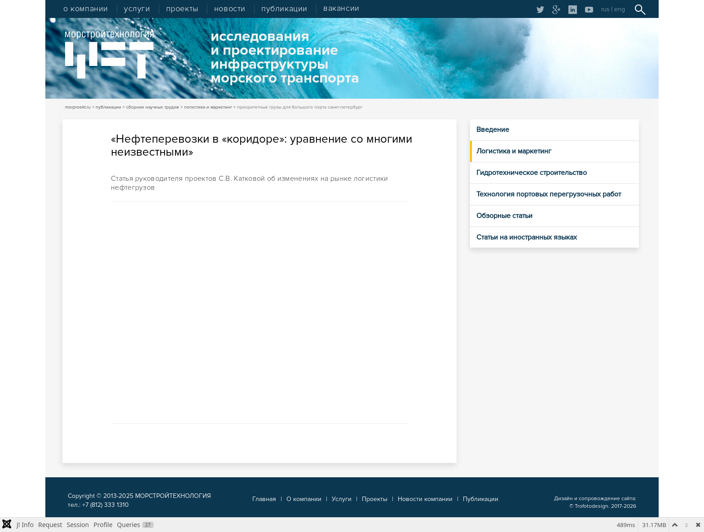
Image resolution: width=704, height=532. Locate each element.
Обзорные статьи (504, 215)
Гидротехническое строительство (531, 172)
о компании (85, 8)
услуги (137, 8)
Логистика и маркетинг (513, 151)
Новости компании (425, 499)
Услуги (342, 499)
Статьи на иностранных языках (526, 237)
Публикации (480, 499)
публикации (284, 8)
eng (619, 9)
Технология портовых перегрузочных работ (548, 194)
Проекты (374, 499)
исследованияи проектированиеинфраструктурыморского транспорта (285, 57)
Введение (492, 129)
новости (230, 8)
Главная (264, 499)
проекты (182, 8)
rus (605, 9)
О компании (303, 499)
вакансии (341, 8)
